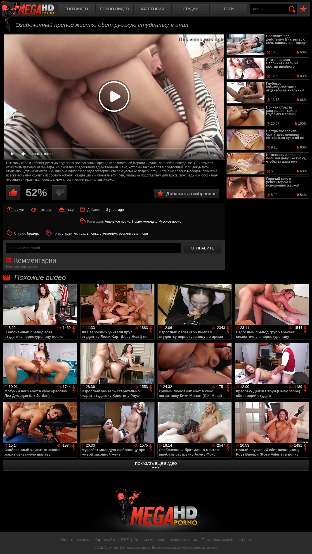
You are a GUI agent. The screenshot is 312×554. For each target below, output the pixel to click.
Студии (190, 9)
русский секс (128, 233)
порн (144, 233)
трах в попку (88, 233)
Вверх (303, 543)
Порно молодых (144, 221)
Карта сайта (105, 540)
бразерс (33, 233)
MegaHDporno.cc (32, 9)
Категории (152, 9)
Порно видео (114, 9)
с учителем (108, 233)
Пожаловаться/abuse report (226, 540)
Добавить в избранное (191, 193)
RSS (125, 540)
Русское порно (170, 221)
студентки (69, 233)
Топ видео (76, 9)
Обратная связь (75, 540)
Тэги (228, 9)
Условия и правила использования (165, 540)
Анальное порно (117, 221)
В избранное (303, 9)
